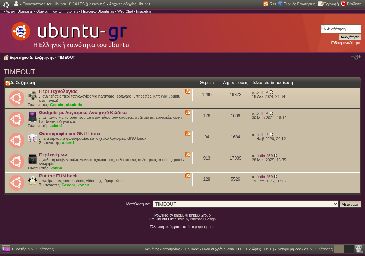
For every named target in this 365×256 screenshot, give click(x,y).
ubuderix (74, 104)
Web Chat (125, 11)
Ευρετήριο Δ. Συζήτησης (32, 57)
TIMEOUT (66, 57)
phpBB (179, 215)
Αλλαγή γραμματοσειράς (356, 57)
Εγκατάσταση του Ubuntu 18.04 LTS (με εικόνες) (64, 4)
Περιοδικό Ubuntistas (97, 11)
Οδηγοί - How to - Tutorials (57, 11)
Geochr (57, 104)
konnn (56, 168)
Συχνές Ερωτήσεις (299, 4)
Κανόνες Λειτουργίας (162, 249)
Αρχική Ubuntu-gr (19, 11)
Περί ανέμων (53, 154)
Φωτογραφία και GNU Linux (70, 133)
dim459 (266, 156)
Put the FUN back (58, 176)
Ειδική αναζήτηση (346, 42)
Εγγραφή (331, 4)
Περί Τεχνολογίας (58, 91)
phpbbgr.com (205, 227)
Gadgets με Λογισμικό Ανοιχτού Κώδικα (83, 112)
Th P (264, 92)
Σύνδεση (354, 4)
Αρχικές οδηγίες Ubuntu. (130, 4)
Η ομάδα (191, 249)
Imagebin (143, 11)
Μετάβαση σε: (138, 204)
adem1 (56, 126)
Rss (272, 4)
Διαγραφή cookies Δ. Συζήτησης (305, 249)
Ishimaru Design (203, 219)
